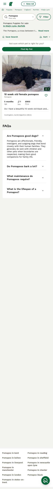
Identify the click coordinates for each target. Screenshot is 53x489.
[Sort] (45, 37)
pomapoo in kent (10, 453)
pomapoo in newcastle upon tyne (39, 463)
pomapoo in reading (37, 453)
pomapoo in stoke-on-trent (13, 481)
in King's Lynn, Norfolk (14, 26)
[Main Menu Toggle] (4, 4)
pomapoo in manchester (8, 468)
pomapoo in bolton (11, 458)
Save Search (10, 37)
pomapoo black (35, 475)
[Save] (46, 95)
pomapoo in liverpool (12, 462)
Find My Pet (26, 49)
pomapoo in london (11, 475)
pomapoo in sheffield (38, 458)
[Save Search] (45, 480)
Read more (43, 31)
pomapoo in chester (37, 470)
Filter (43, 17)
